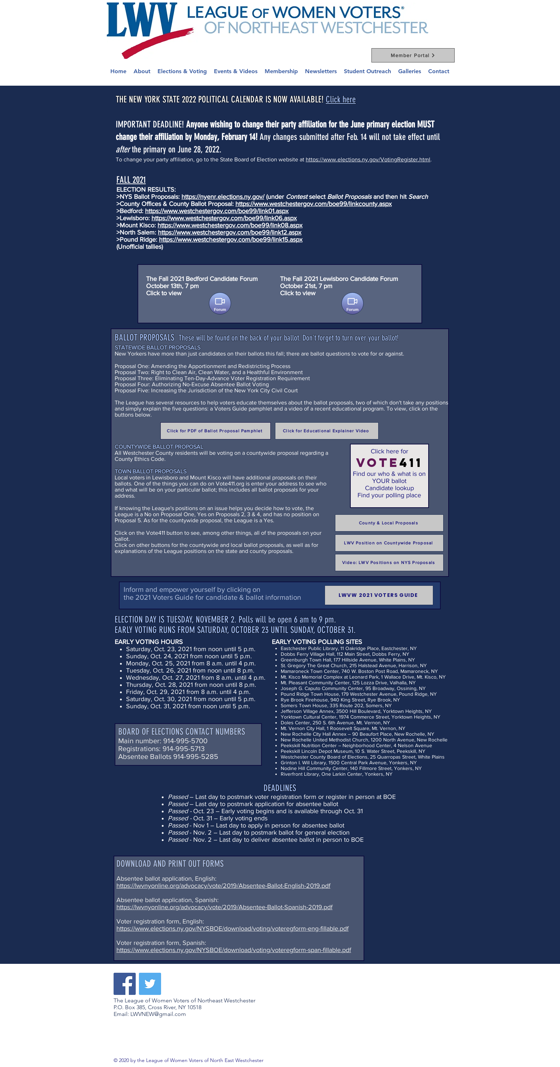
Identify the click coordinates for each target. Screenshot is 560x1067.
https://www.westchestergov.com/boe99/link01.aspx (217, 211)
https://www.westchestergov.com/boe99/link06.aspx (224, 218)
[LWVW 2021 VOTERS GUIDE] (379, 595)
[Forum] (220, 303)
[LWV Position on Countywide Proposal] (389, 543)
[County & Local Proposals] (389, 523)
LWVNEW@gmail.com (158, 1014)
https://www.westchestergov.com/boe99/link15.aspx (230, 239)
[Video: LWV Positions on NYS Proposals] (389, 562)
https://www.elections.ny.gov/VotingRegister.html (368, 159)
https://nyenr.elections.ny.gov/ (222, 196)
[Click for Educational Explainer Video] (327, 430)
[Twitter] (150, 984)
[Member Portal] (413, 55)
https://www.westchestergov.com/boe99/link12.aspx (229, 232)
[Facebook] (125, 984)
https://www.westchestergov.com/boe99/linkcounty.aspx (313, 203)
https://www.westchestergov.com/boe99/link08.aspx (230, 225)
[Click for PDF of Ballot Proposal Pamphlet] (215, 430)
